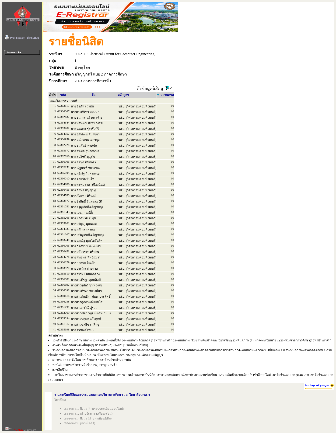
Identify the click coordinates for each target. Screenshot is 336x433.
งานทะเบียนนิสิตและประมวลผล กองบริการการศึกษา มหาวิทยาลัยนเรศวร (102, 394)
